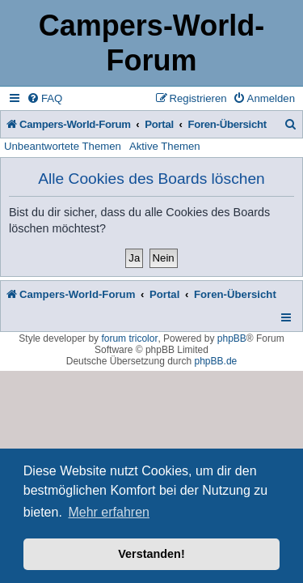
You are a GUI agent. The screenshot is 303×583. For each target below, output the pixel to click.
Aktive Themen (164, 146)
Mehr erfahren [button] (108, 512)
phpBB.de (216, 361)
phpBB (231, 338)
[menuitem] (44, 98)
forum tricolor (129, 338)
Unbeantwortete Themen (62, 146)
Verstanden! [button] (151, 553)
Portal (159, 124)
